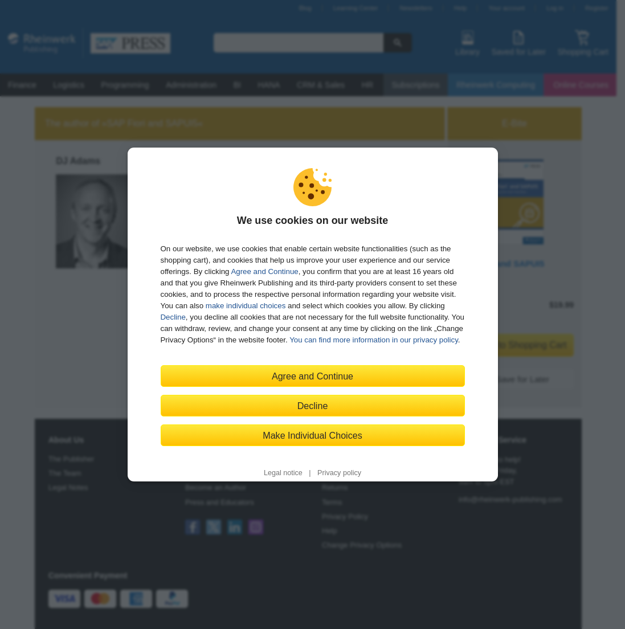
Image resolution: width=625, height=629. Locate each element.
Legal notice (283, 473)
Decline (173, 317)
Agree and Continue (264, 271)
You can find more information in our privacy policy (373, 340)
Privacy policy (339, 473)
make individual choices (245, 305)
